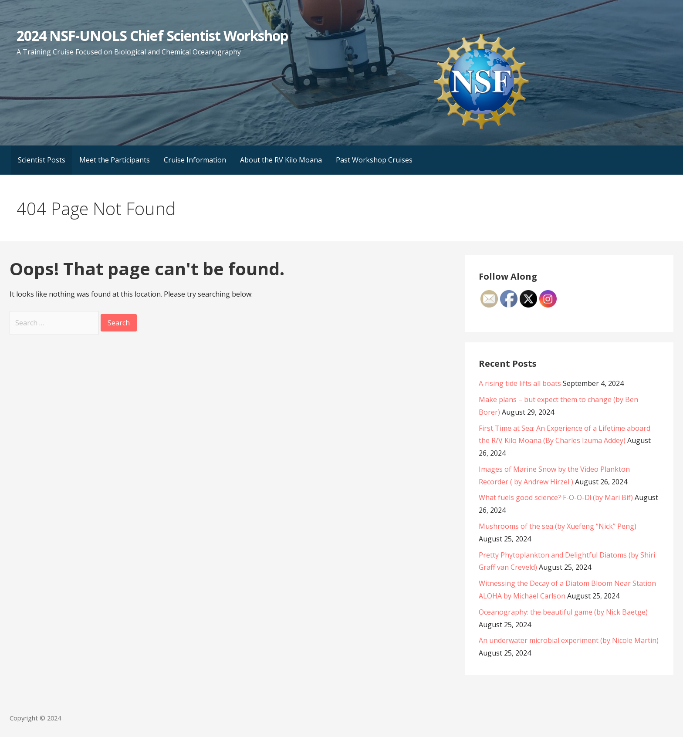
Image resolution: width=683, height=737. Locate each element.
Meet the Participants (114, 160)
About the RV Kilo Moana (281, 160)
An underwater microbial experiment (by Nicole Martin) (569, 640)
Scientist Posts (41, 160)
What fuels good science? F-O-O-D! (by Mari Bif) (556, 497)
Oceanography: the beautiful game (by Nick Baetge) (563, 612)
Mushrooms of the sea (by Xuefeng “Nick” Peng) (557, 526)
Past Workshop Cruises (374, 160)
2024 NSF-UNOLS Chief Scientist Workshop (152, 35)
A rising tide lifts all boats (520, 383)
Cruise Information (195, 160)
